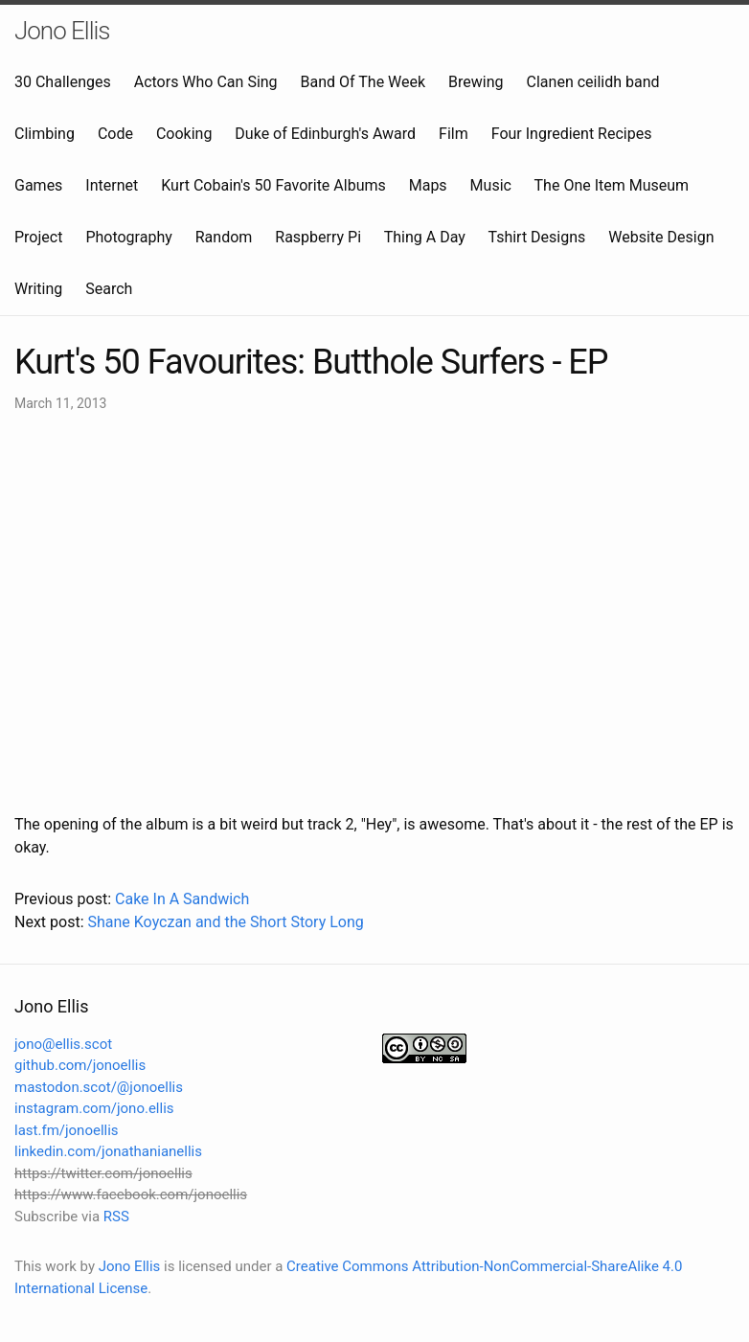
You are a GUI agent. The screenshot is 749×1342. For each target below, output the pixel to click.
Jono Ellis (62, 30)
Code (115, 134)
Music (490, 185)
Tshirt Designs (537, 237)
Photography (128, 237)
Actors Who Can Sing (206, 82)
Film (453, 134)
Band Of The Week (363, 82)
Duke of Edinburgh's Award (325, 134)
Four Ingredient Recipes (571, 134)
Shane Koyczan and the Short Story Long (225, 922)
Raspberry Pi (318, 237)
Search (108, 289)
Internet (111, 185)
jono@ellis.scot (63, 1044)
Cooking (184, 134)
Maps (428, 185)
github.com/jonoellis (80, 1065)
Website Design (661, 237)
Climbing (44, 134)
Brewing (475, 82)
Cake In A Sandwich (182, 899)
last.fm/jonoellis (66, 1130)
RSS (116, 1216)
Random (224, 237)
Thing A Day (424, 237)
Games (38, 185)
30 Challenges (62, 82)
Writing (38, 289)
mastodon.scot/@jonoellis (98, 1087)
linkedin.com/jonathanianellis (108, 1151)
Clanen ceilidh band (593, 82)
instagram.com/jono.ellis (94, 1108)
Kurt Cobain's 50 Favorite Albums (273, 185)
